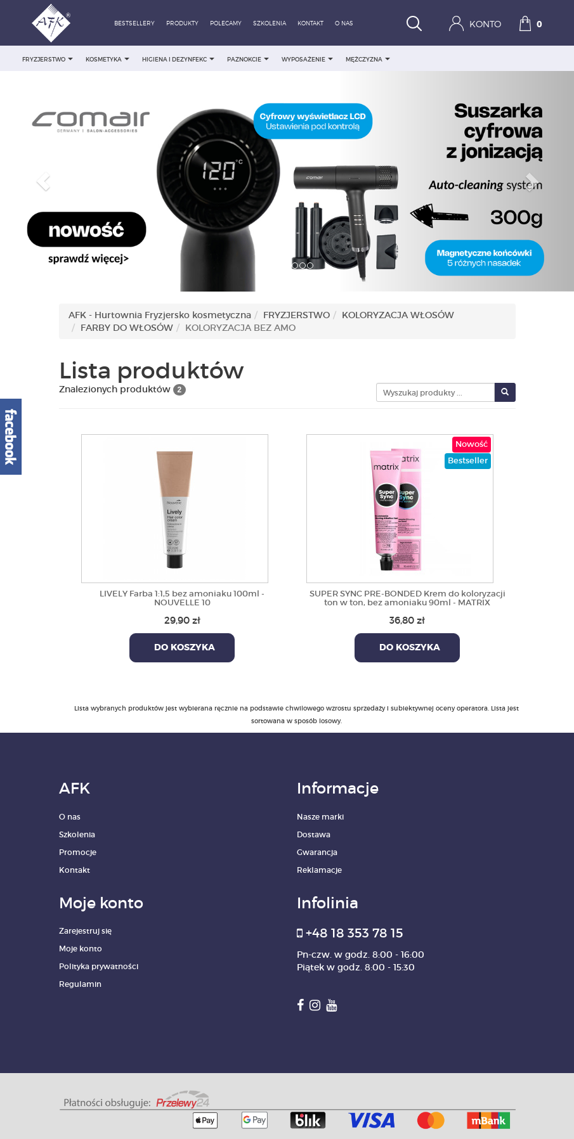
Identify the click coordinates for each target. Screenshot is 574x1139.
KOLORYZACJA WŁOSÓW (398, 315)
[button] (43, 181)
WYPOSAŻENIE (307, 59)
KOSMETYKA (107, 59)
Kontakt (310, 24)
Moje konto (80, 948)
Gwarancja (317, 852)
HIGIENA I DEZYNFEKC (178, 59)
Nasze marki (320, 816)
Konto (475, 23)
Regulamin (80, 984)
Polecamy (226, 24)
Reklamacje (319, 870)
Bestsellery (134, 24)
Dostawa (313, 834)
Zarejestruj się (85, 931)
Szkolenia (269, 24)
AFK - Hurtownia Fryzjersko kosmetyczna (159, 315)
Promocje (77, 852)
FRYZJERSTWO (47, 59)
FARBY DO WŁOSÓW (127, 327)
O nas (344, 24)
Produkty (182, 24)
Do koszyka (182, 647)
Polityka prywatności (98, 966)
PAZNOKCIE (248, 59)
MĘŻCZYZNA (368, 59)
